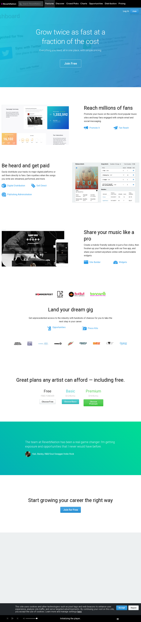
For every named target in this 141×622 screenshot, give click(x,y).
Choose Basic (70, 402)
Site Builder (95, 262)
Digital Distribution (16, 185)
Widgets (123, 262)
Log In (126, 11)
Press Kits (93, 328)
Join (134, 11)
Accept (122, 608)
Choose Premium (93, 403)
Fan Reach (124, 127)
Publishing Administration (19, 194)
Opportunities (59, 327)
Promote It (94, 127)
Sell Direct (41, 185)
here (79, 611)
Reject (133, 608)
